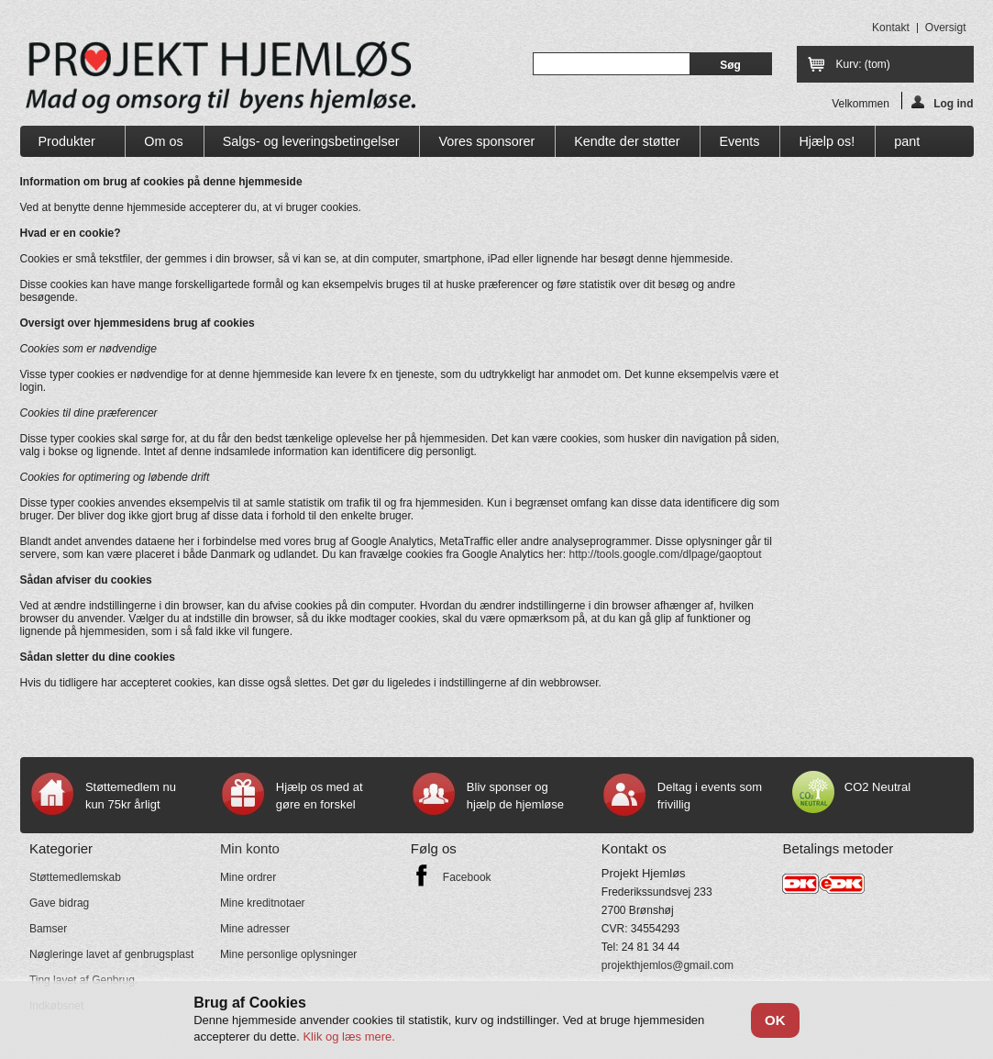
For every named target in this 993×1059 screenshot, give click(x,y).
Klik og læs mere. (348, 1036)
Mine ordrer (248, 877)
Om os (163, 141)
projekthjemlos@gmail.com (667, 965)
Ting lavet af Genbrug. (83, 980)
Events (739, 141)
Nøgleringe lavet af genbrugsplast (111, 954)
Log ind (942, 102)
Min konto (250, 848)
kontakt (891, 27)
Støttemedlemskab (75, 877)
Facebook (467, 877)
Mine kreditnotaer (262, 903)
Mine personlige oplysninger (288, 954)
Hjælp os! (827, 141)
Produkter (68, 145)
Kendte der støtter (626, 141)
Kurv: (863, 64)
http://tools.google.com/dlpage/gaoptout (664, 554)
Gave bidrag (59, 903)
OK (775, 1020)
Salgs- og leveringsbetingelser (311, 141)
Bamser (48, 928)
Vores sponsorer (486, 141)
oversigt (945, 27)
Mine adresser (255, 928)
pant (907, 141)
